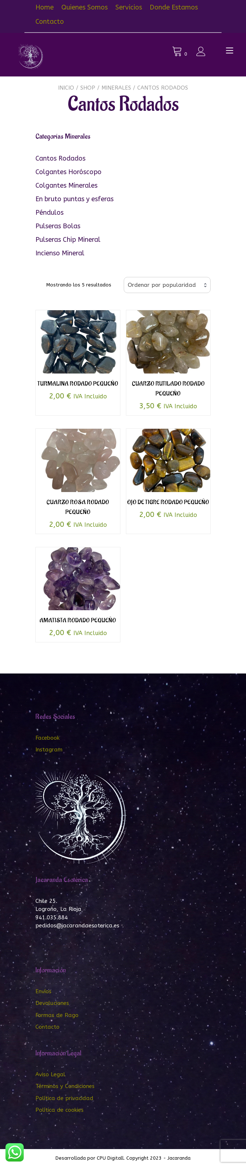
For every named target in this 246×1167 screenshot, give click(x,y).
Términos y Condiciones (65, 1086)
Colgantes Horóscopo (68, 172)
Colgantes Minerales (66, 185)
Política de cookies (59, 1110)
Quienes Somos (84, 7)
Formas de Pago (56, 1015)
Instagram (48, 749)
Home (44, 7)
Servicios (128, 7)
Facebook (47, 738)
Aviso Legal (50, 1074)
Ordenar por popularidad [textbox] (162, 285)
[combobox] (167, 285)
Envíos (43, 991)
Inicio (66, 88)
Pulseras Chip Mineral (67, 240)
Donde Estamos (174, 7)
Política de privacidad (64, 1098)
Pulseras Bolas (57, 226)
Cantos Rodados (60, 158)
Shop (87, 88)
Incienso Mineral (59, 253)
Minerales (116, 88)
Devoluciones (52, 1003)
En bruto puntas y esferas (74, 199)
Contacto (49, 22)
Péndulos (49, 213)
